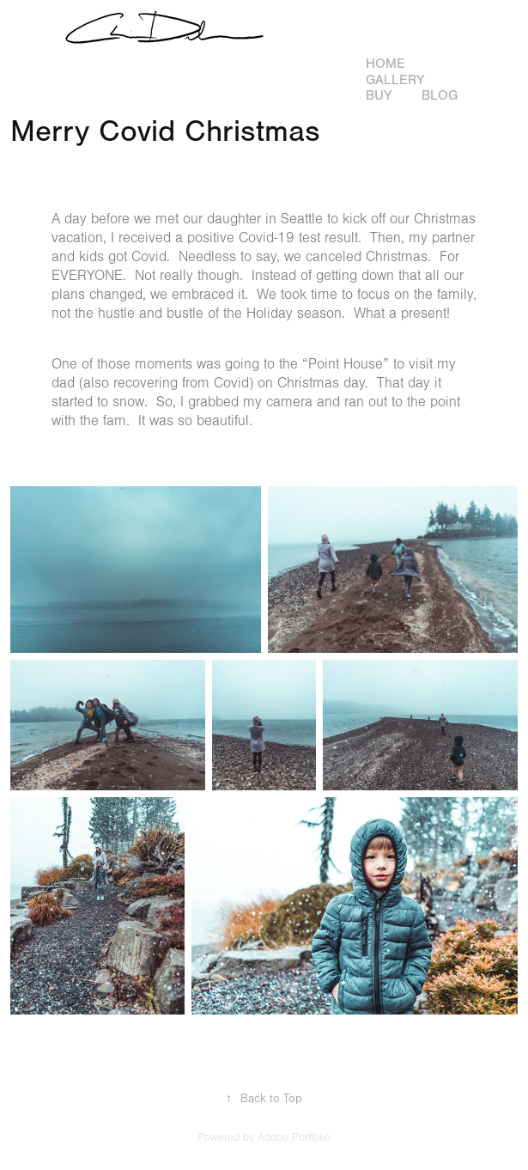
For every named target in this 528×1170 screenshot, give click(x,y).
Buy (378, 95)
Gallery (395, 80)
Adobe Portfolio (294, 1137)
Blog (440, 95)
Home (385, 63)
